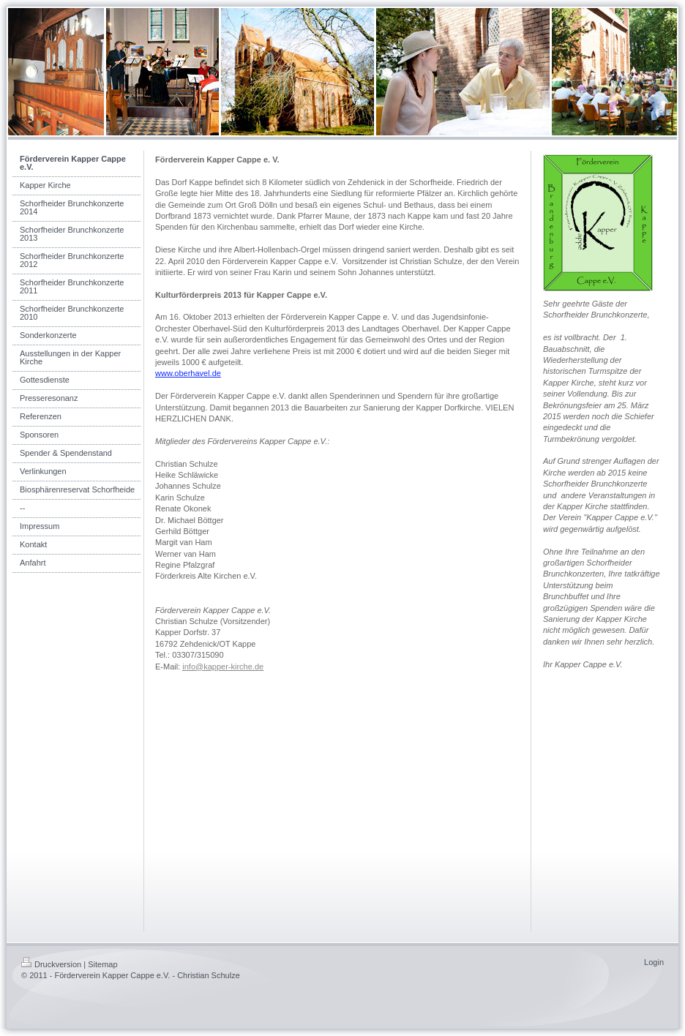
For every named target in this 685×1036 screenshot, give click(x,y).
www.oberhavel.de (188, 373)
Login (654, 962)
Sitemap (102, 964)
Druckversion (51, 964)
